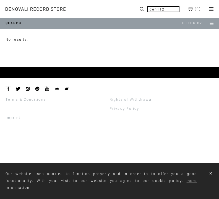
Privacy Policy (124, 108)
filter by (197, 23)
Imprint (13, 117)
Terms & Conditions (26, 99)
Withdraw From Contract (31, 108)
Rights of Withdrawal (131, 99)
